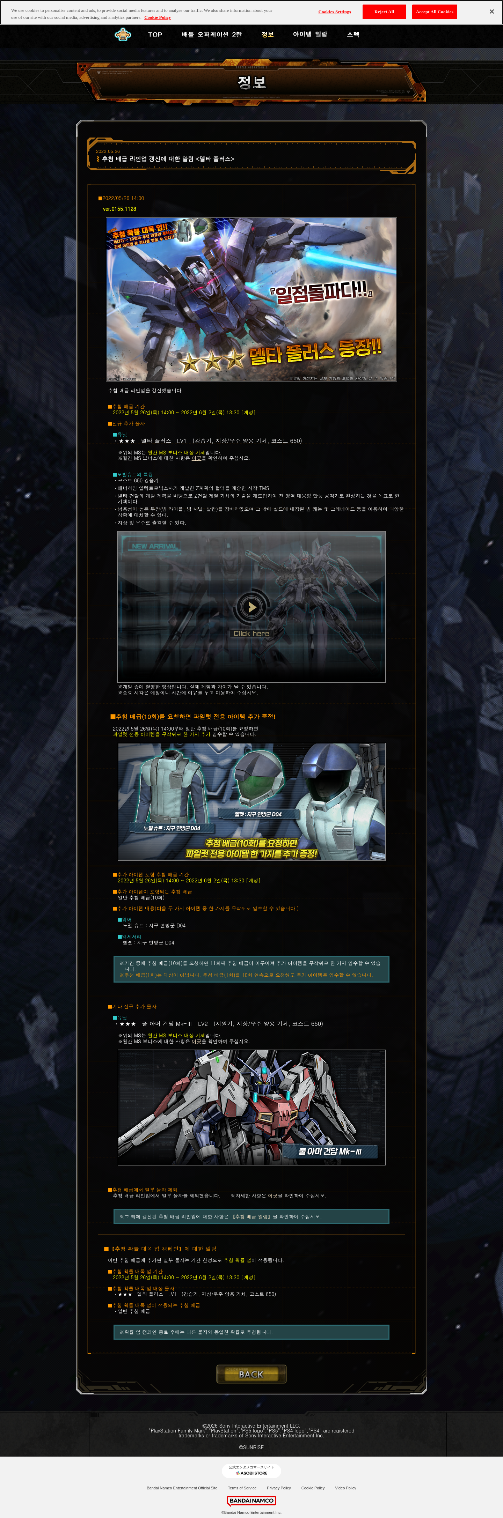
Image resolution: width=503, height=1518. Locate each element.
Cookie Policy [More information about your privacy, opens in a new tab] (157, 17)
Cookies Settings (335, 11)
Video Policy (345, 1488)
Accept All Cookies (434, 11)
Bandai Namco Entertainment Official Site (182, 1488)
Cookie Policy (313, 1488)
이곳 (197, 457)
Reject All (384, 11)
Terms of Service (242, 1488)
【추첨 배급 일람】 (251, 1216)
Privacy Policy (279, 1488)
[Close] (492, 11)
